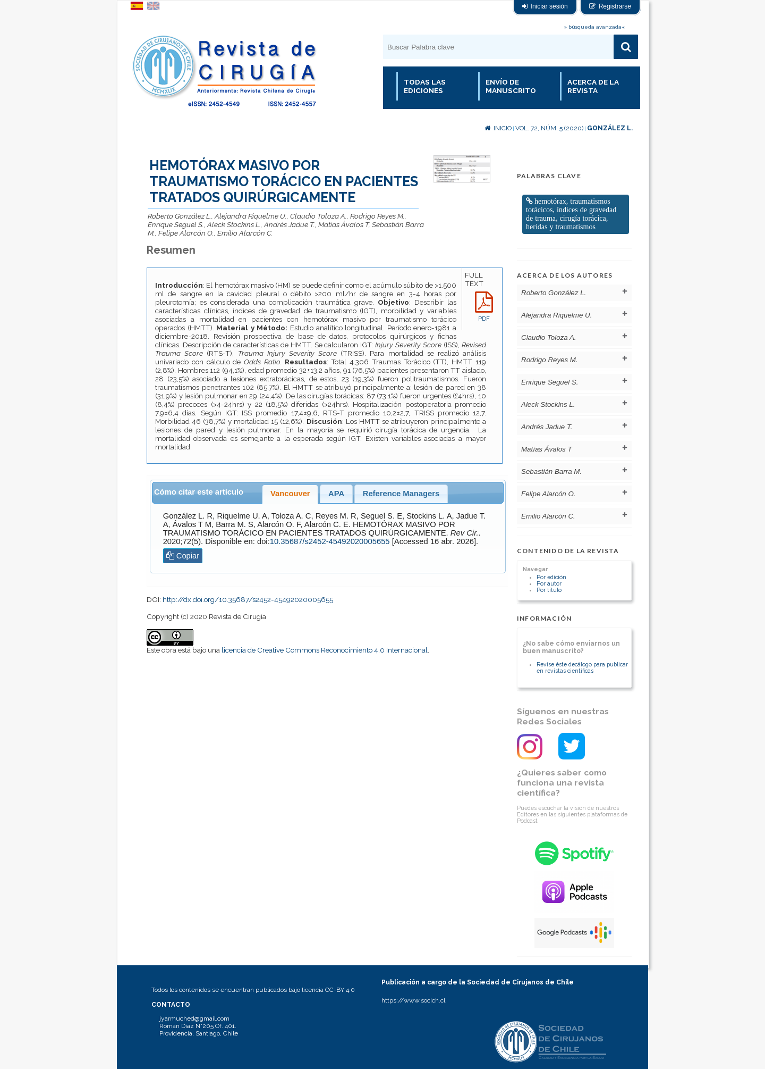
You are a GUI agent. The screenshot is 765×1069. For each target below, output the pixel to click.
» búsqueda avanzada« (594, 27)
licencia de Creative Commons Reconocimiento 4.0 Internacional (325, 650)
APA (336, 493)
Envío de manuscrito (511, 86)
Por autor (549, 583)
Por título (549, 590)
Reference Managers (401, 493)
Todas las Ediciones (425, 86)
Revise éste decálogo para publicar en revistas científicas (582, 667)
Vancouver (290, 493)
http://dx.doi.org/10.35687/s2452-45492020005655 (248, 599)
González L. (610, 128)
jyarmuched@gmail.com (194, 1018)
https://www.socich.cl (413, 1000)
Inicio (498, 128)
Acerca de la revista (593, 86)
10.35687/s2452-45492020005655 (330, 541)
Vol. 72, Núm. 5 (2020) (549, 128)
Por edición (551, 577)
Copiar (183, 556)
